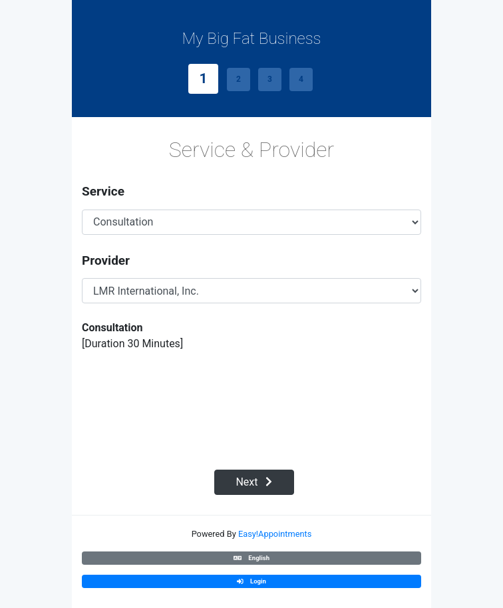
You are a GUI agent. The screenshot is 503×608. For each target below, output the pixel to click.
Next (254, 482)
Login (251, 581)
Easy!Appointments (274, 534)
